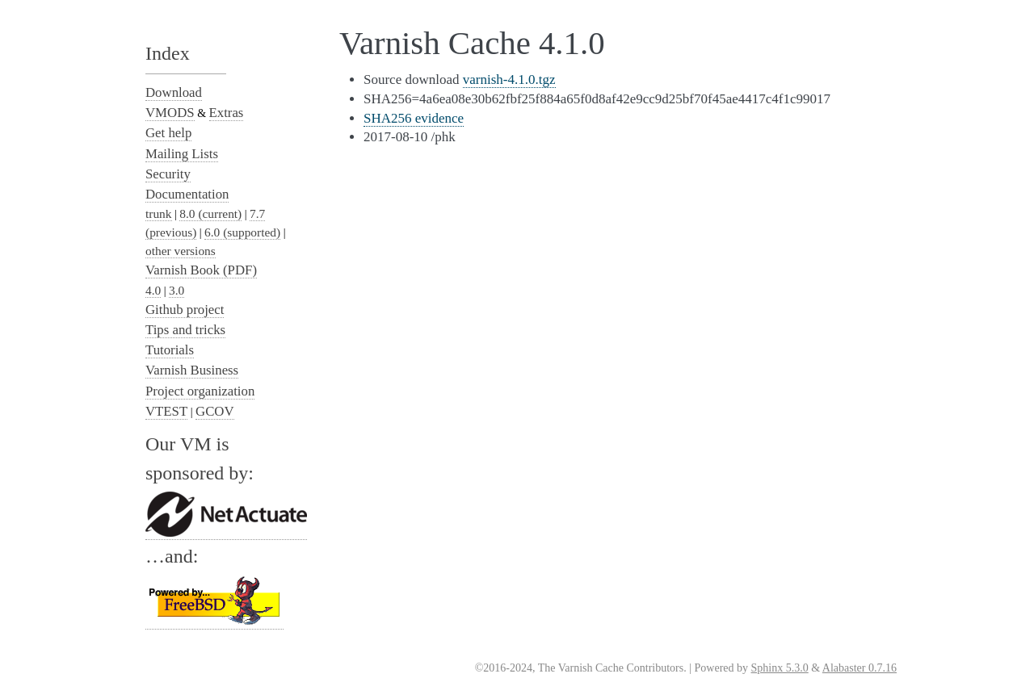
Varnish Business (191, 370)
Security (168, 174)
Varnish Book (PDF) (201, 270)
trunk (158, 213)
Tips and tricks (185, 329)
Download (173, 92)
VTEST (166, 411)
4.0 (153, 290)
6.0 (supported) (242, 232)
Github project (184, 309)
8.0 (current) (210, 213)
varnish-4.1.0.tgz (509, 79)
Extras (226, 112)
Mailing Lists (181, 153)
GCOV (214, 411)
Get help (168, 132)
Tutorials (169, 350)
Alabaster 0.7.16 (859, 668)
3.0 (176, 290)
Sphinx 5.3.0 (780, 668)
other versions (180, 250)
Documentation (187, 194)
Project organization (199, 391)
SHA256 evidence (414, 118)
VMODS (170, 112)
